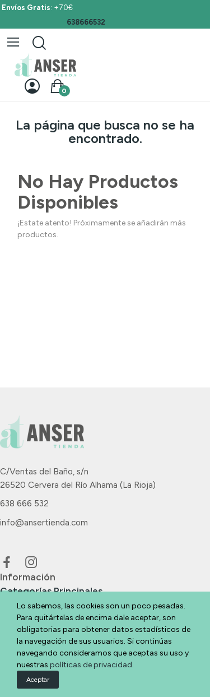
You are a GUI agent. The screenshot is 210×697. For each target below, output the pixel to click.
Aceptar (37, 680)
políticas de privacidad (91, 665)
